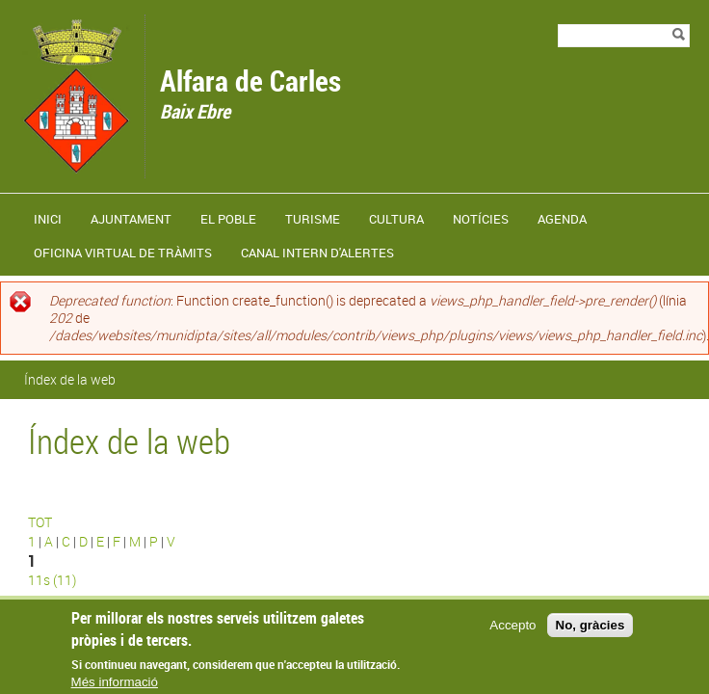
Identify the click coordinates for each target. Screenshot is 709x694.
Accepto (512, 627)
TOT (40, 522)
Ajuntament (131, 218)
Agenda (562, 218)
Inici (48, 218)
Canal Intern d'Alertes (317, 252)
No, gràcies (590, 627)
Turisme (312, 218)
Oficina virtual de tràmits (123, 252)
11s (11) (52, 580)
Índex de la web (70, 379)
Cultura (396, 218)
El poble (228, 218)
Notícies (481, 218)
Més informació (114, 685)
